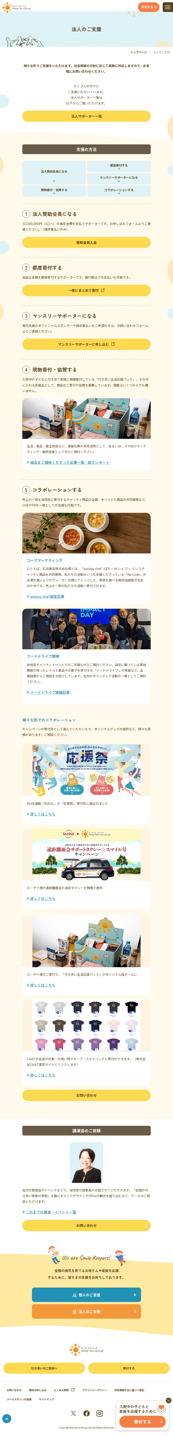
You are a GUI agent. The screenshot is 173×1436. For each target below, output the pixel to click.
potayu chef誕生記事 (47, 596)
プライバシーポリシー (94, 1390)
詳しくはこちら (42, 814)
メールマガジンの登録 (19, 1399)
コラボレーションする (119, 190)
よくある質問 (64, 1390)
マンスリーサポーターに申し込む (86, 344)
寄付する (129, 1368)
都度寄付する (119, 165)
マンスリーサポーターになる (119, 177)
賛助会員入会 (86, 242)
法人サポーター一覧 (86, 116)
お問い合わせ (86, 1095)
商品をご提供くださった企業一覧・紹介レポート (69, 462)
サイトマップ (46, 1399)
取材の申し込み (37, 1390)
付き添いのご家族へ (44, 1368)
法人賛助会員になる (54, 171)
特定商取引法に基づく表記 (129, 1390)
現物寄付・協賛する (54, 190)
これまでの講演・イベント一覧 (51, 1212)
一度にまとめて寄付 (86, 290)
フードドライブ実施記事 (50, 692)
